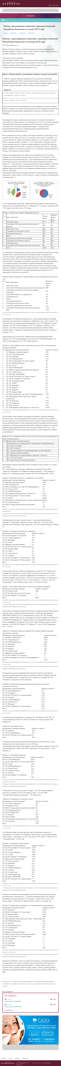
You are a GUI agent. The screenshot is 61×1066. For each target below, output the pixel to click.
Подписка (17, 1058)
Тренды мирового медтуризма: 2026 (13, 1006)
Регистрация (56, 5)
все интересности (9, 1010)
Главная (5, 33)
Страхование (31, 33)
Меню (7, 20)
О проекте (3, 1058)
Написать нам (25, 1058)
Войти (50, 5)
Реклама (10, 1058)
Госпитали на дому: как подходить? (13, 1001)
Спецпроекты (13, 33)
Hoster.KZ (48, 1063)
